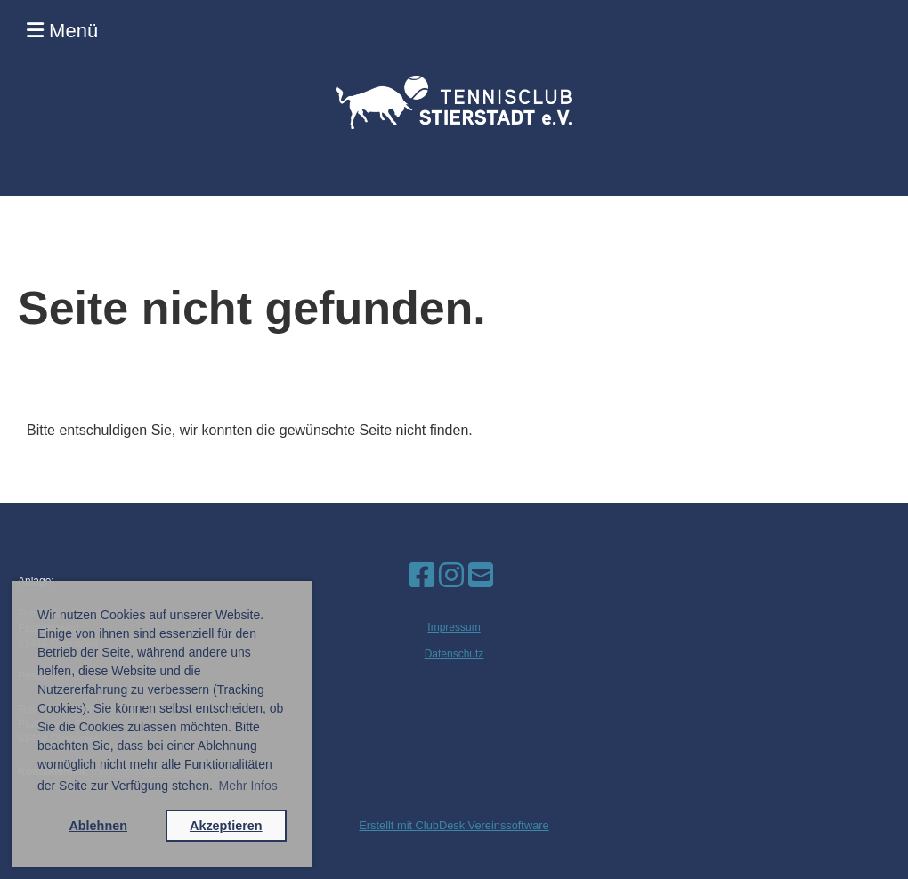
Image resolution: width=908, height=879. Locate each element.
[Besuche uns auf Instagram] (451, 576)
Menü (62, 31)
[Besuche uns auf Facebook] (421, 576)
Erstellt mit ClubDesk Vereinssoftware (453, 825)
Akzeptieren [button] (226, 826)
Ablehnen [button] (98, 826)
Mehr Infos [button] (248, 785)
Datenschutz (454, 654)
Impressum (453, 627)
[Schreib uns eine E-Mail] (480, 576)
